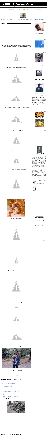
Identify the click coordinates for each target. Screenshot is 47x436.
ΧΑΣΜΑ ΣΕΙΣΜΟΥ (41, 176)
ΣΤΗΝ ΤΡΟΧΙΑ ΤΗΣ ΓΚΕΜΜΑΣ (27, 19)
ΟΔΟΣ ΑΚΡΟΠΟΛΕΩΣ (37, 169)
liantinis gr (39, 177)
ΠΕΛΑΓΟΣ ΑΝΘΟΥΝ (42, 171)
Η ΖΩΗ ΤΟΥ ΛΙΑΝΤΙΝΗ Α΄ (10, 19)
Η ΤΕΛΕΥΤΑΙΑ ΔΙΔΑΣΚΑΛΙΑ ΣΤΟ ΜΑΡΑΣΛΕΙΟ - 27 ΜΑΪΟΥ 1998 (39, 183)
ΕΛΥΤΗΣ (44, 162)
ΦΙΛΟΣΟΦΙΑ (39, 174)
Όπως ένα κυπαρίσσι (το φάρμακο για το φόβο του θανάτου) (11, 396)
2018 (34, 187)
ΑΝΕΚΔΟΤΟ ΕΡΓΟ (41, 158)
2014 (34, 191)
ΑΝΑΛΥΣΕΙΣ (34, 158)
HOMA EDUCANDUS (40, 93)
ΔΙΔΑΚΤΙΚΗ (35, 162)
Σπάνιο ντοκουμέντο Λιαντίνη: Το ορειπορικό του (9, 394)
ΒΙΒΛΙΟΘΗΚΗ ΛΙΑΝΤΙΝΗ (6, 388)
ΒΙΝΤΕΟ (43, 159)
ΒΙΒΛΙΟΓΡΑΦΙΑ (41, 19)
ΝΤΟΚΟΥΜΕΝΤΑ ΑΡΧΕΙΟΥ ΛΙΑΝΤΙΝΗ (39, 168)
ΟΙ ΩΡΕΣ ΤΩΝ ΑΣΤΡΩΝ (39, 170)
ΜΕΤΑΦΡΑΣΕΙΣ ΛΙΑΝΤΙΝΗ (41, 167)
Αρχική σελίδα (16, 375)
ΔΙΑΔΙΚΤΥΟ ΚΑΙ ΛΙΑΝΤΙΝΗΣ (42, 161)
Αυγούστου (36, 182)
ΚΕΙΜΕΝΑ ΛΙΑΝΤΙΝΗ (35, 166)
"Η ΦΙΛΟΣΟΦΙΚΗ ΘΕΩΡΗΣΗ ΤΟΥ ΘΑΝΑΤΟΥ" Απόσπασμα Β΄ (11, 391)
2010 (34, 194)
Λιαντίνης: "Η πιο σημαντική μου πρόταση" (8, 383)
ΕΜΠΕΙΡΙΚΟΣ (34, 163)
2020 (34, 181)
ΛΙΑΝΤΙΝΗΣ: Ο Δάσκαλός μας (18, 4)
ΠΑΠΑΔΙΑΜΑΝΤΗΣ (35, 171)
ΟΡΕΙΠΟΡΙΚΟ (36, 19)
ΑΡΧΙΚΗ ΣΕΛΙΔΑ (39, 36)
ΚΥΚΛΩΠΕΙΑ (41, 166)
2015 (34, 190)
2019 (34, 186)
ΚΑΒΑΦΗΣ (38, 165)
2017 (34, 188)
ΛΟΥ (44, 166)
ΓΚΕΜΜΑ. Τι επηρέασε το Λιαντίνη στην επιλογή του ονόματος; (11, 381)
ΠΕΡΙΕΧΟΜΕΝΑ (3, 19)
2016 (34, 189)
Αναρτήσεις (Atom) (8, 377)
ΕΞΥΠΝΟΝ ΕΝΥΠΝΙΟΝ (41, 163)
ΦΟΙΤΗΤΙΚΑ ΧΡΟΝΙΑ (19, 19)
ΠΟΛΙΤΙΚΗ (43, 172)
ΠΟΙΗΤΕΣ (38, 172)
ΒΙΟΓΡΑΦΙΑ (35, 160)
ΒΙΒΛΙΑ (39, 159)
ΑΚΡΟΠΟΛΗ (43, 157)
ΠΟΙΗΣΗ (33, 172)
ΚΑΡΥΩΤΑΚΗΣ (43, 165)
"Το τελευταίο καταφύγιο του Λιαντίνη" (7, 386)
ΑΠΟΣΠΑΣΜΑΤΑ (34, 159)
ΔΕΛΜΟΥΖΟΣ (36, 161)
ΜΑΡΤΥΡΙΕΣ (34, 167)
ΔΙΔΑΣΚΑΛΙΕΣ (40, 162)
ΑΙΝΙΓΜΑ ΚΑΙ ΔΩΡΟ (35, 157)
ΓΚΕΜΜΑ (44, 160)
